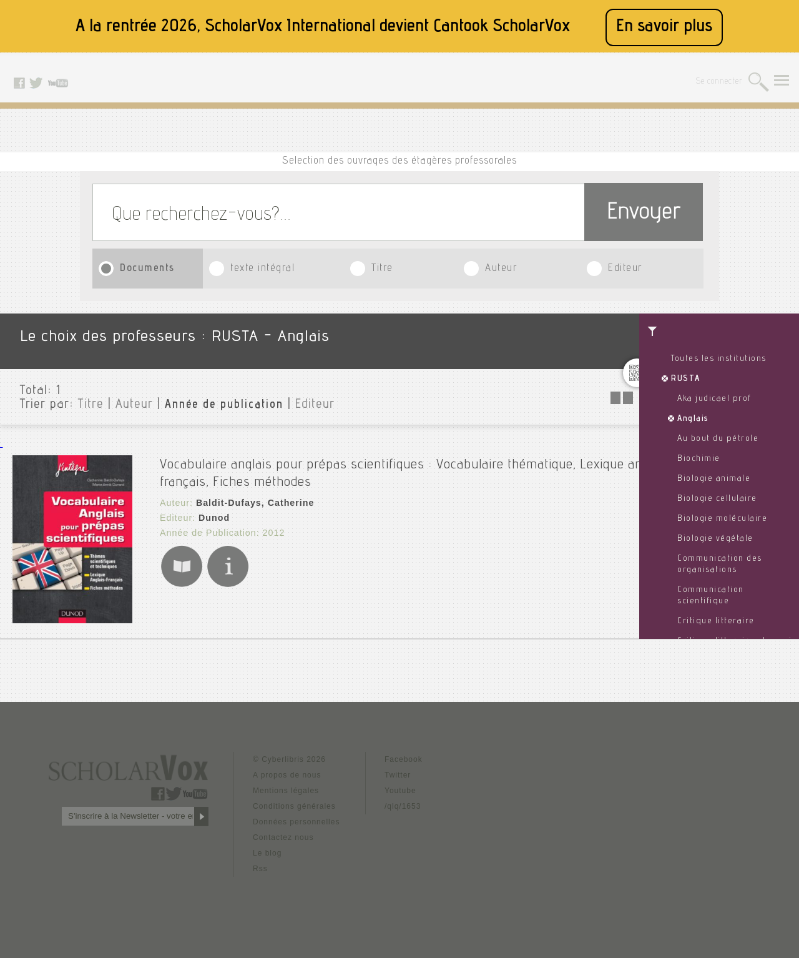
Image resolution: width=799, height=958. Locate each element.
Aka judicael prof (714, 399)
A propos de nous (287, 775)
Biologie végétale (715, 539)
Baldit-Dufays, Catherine (253, 500)
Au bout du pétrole (717, 439)
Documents (147, 269)
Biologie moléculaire (722, 519)
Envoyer (643, 214)
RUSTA (685, 379)
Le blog (267, 853)
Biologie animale (713, 479)
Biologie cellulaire (717, 499)
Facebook (404, 759)
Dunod (213, 515)
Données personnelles (296, 821)
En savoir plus (664, 27)
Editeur (625, 269)
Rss (260, 868)
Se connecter (719, 82)
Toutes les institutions (719, 359)
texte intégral (262, 269)
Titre (382, 269)
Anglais (693, 419)
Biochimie (698, 459)
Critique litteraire (716, 621)
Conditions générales (294, 806)
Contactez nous (283, 837)
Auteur (501, 269)
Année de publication (224, 405)
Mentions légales (286, 790)
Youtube (400, 790)
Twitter (398, 775)
